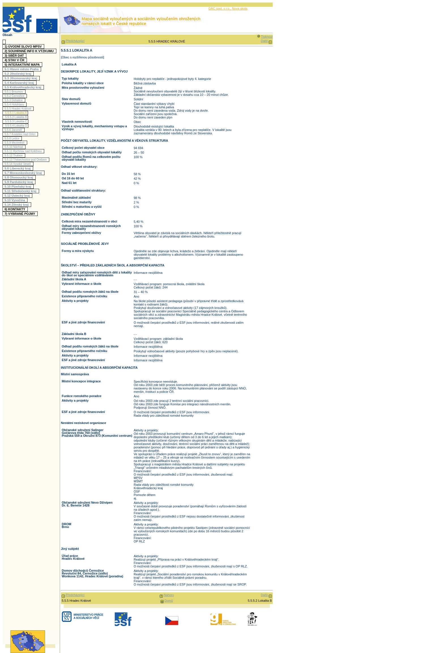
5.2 (19, 73)
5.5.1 (14, 91)
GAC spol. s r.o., (220, 8)
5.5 (24, 87)
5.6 (18, 168)
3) (15, 55)
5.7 (24, 173)
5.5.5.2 (16, 117)
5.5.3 (14, 100)
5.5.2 (15, 95)
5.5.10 (14, 147)
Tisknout (267, 36)
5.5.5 (19, 108)
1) (24, 46)
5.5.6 (14, 130)
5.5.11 (24, 151)
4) (15, 60)
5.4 (20, 82)
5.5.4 (15, 104)
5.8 (20, 177)
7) (21, 213)
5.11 (21, 191)
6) (16, 209)
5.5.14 (18, 164)
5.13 (15, 200)
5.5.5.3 (16, 121)
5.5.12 (14, 155)
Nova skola (239, 8)
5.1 (22, 69)
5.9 (19, 182)
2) (30, 51)
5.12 (18, 195)
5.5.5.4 (16, 125)
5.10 (19, 186)
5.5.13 (26, 159)
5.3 (22, 78)
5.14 (17, 204)
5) (23, 64)
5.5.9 (15, 142)
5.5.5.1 (16, 113)
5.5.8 (13, 138)
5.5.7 (21, 134)
